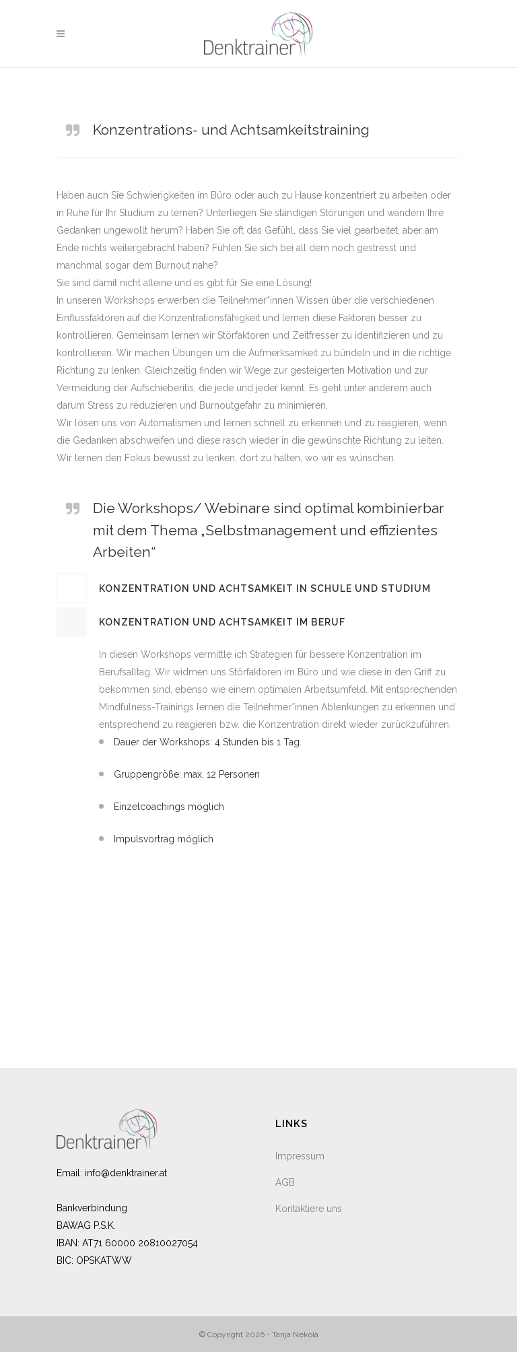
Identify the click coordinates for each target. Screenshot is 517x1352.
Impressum (299, 1156)
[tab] (258, 588)
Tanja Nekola (295, 1334)
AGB (285, 1182)
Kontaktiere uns (308, 1208)
